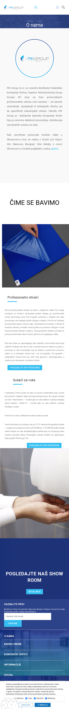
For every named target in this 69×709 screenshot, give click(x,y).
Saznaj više (25, 705)
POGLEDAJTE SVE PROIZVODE (25, 368)
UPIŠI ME (12, 623)
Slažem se (43, 705)
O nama (39, 21)
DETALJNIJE (34, 592)
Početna (30, 21)
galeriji (54, 148)
